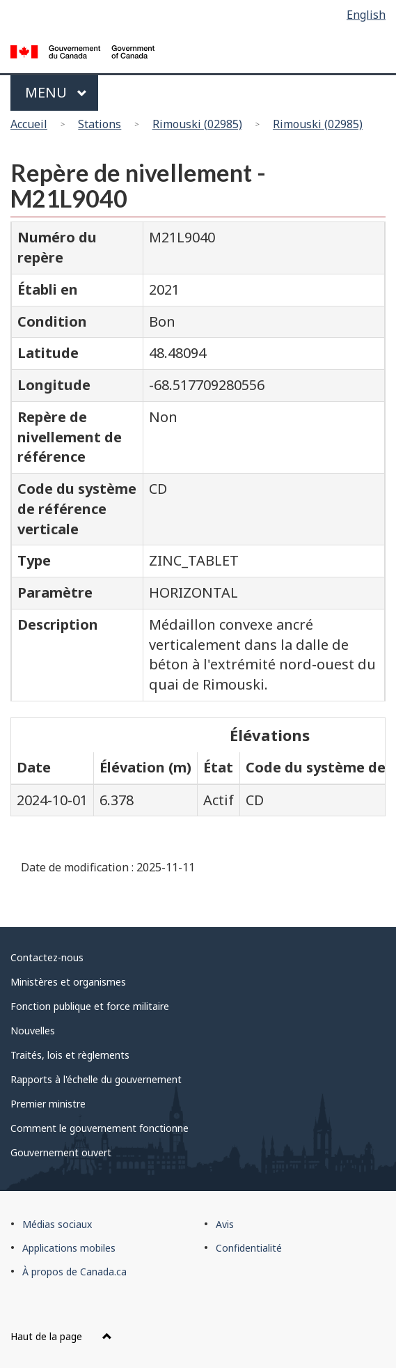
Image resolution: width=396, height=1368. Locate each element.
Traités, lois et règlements (69, 1055)
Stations (99, 124)
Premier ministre (48, 1103)
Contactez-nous (47, 957)
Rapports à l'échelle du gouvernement (96, 1079)
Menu (56, 92)
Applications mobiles (69, 1247)
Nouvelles (32, 1030)
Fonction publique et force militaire (89, 1006)
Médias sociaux (57, 1224)
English (366, 14)
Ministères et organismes (68, 981)
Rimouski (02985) (197, 124)
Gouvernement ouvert (60, 1152)
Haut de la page (61, 1336)
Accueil (28, 124)
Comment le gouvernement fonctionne (99, 1128)
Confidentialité (249, 1247)
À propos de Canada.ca (74, 1271)
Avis (225, 1224)
